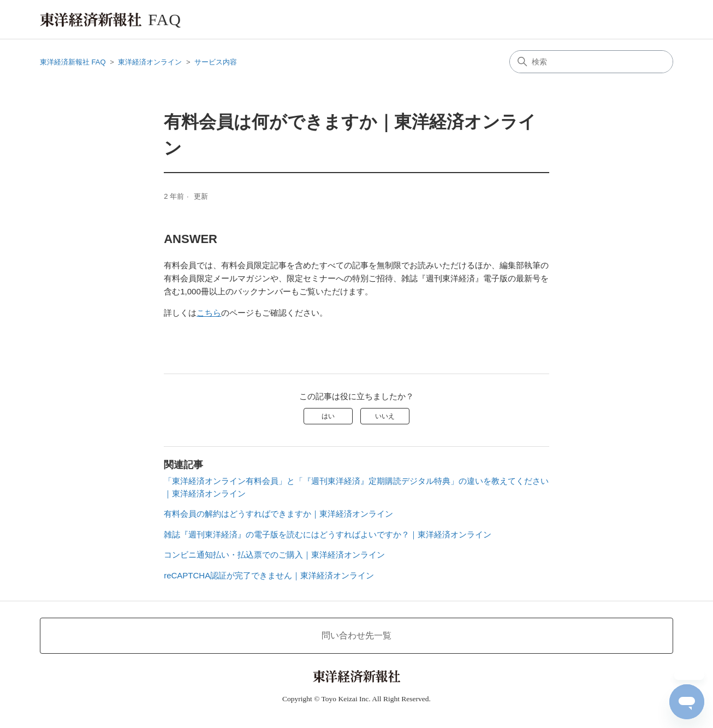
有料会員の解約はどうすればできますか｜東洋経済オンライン (278, 513)
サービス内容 (215, 62)
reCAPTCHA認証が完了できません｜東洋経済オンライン (269, 575)
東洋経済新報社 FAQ (73, 62)
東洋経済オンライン (150, 62)
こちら (209, 312)
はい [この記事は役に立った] (328, 416)
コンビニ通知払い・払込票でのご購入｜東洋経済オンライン (274, 554)
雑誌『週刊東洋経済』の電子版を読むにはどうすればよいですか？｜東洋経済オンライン (327, 534)
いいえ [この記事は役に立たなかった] (385, 416)
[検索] (591, 62)
